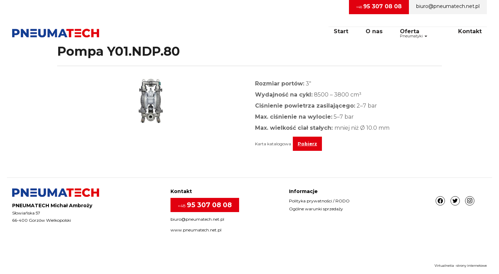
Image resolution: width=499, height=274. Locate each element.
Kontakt (470, 31)
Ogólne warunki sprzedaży (316, 208)
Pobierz (307, 143)
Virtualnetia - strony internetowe (461, 265)
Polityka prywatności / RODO (319, 200)
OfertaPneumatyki (413, 33)
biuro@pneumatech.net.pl (448, 6)
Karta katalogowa (273, 143)
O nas (374, 31)
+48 (379, 6)
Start (341, 31)
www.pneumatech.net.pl (195, 229)
